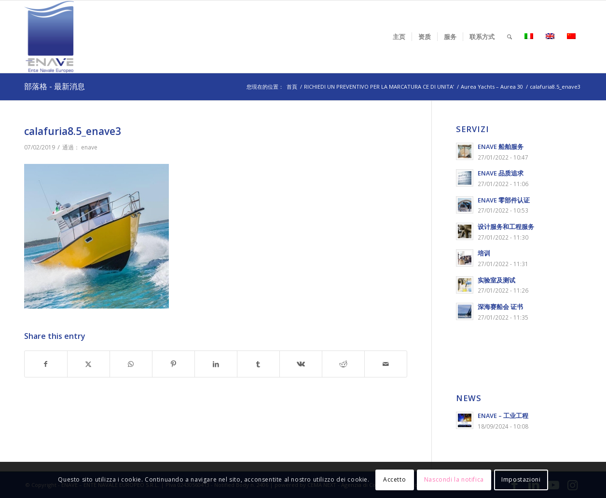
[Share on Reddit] (343, 364)
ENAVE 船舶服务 (500, 146)
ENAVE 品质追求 (500, 173)
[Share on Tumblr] (258, 364)
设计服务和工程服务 (506, 226)
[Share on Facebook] (46, 364)
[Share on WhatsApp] (131, 364)
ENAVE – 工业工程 (503, 415)
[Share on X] (89, 364)
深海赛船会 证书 (500, 306)
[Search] (509, 36)
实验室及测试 (496, 280)
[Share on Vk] (301, 364)
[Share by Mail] (386, 364)
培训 (484, 253)
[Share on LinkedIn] (216, 364)
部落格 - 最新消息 (54, 86)
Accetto (394, 479)
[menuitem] (399, 36)
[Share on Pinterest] (173, 364)
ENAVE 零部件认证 (504, 200)
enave (89, 147)
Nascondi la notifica (454, 479)
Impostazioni (520, 479)
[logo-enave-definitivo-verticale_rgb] (49, 36)
